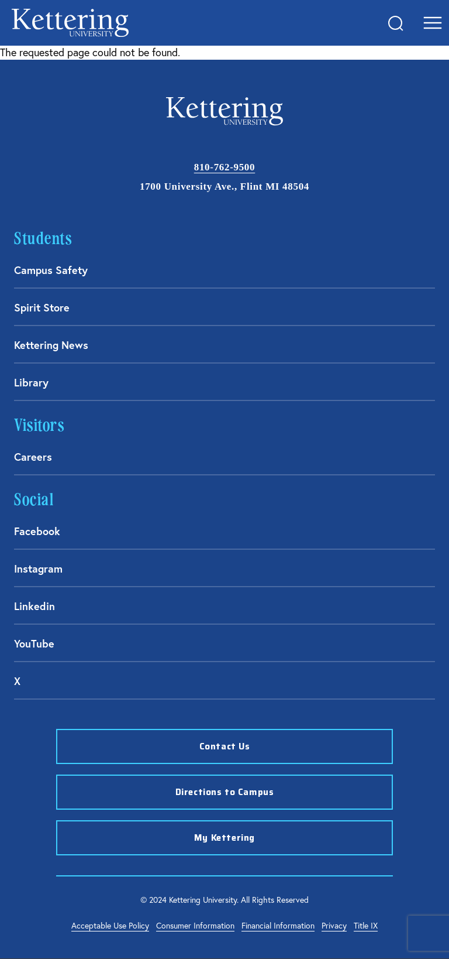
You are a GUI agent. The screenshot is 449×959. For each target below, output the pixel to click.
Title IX (366, 925)
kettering (70, 23)
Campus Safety (51, 270)
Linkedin (34, 606)
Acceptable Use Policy (110, 925)
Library (31, 382)
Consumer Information (195, 925)
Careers (33, 457)
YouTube (34, 643)
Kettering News (51, 345)
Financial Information (278, 925)
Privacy (334, 925)
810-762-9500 (224, 167)
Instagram (38, 568)
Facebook (37, 531)
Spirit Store (42, 307)
